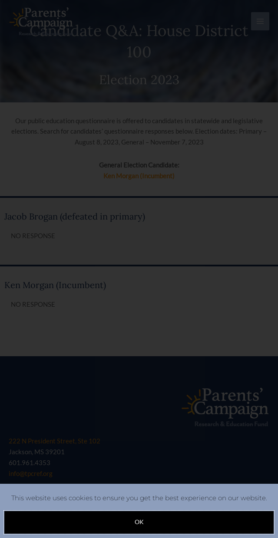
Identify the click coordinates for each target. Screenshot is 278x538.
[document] (139, 269)
